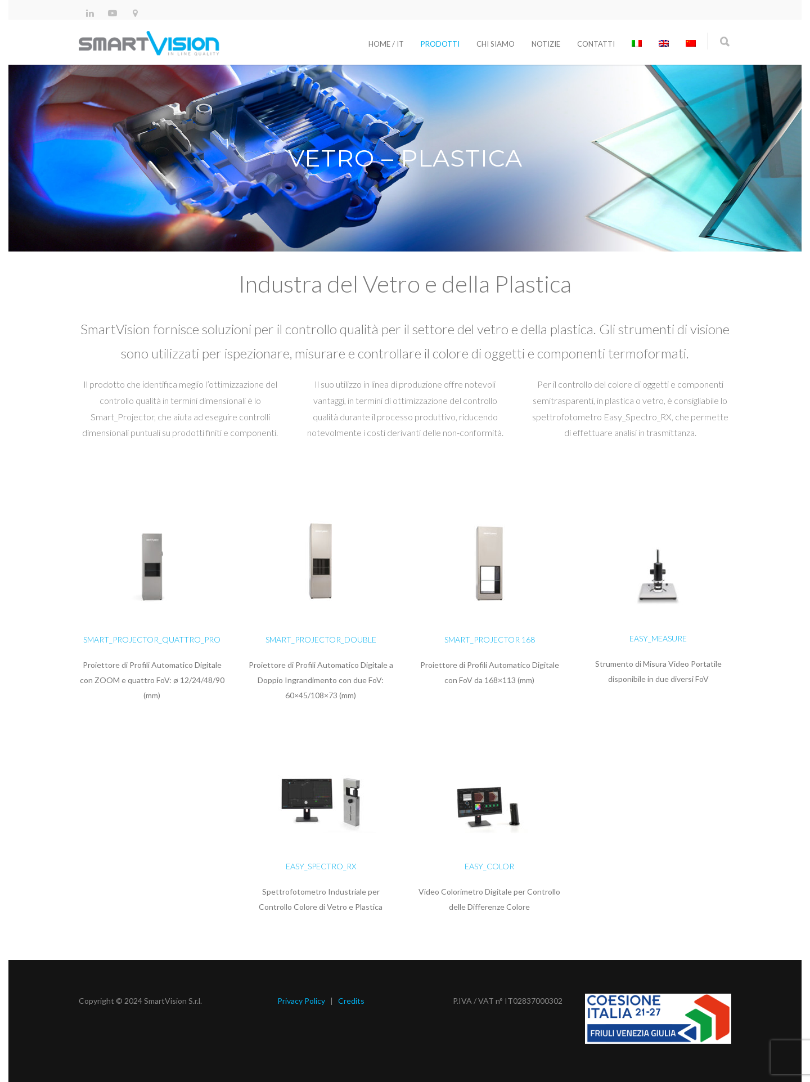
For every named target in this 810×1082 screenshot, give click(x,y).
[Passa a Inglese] (663, 43)
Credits (351, 1000)
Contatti (596, 43)
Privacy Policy (301, 1000)
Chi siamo (495, 43)
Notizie (546, 43)
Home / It (386, 43)
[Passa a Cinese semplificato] (690, 43)
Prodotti (440, 43)
